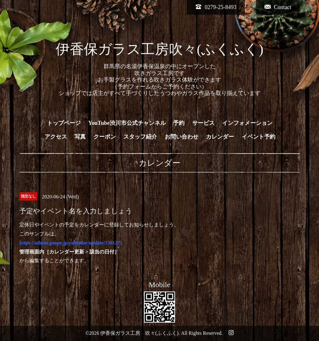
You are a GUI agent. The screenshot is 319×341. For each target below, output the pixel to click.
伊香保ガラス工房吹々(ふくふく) (160, 49)
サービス (203, 123)
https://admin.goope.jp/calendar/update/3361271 (70, 242)
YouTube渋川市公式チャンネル (126, 123)
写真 (80, 137)
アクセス (56, 137)
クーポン (104, 137)
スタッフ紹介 (140, 137)
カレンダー (220, 137)
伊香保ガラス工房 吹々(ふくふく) (139, 333)
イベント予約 (258, 137)
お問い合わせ (181, 137)
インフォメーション (247, 123)
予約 (178, 123)
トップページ (64, 123)
